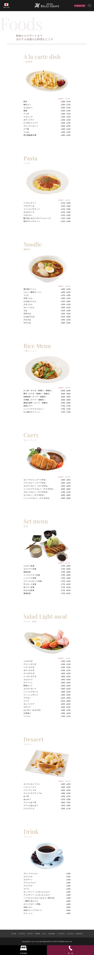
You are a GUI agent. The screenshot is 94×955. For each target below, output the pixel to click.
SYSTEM (22, 933)
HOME (13, 933)
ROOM (30, 933)
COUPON (61, 933)
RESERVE (79, 933)
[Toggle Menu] (89, 5)
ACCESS (70, 933)
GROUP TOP (80, 6)
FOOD (37, 933)
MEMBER (51, 933)
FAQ (44, 933)
